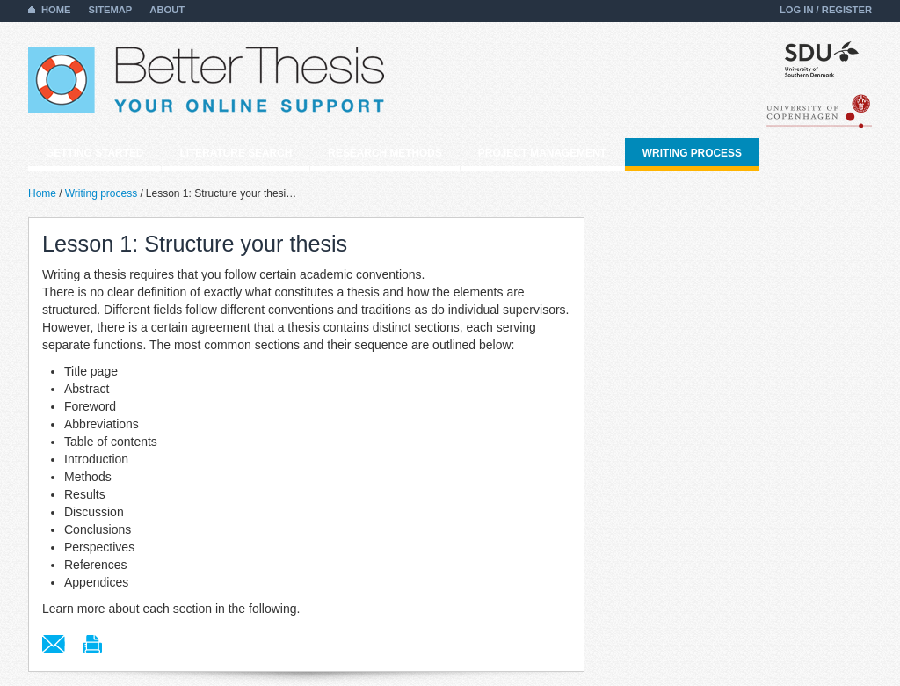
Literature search (235, 153)
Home (56, 9)
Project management (542, 153)
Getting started (94, 153)
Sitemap (111, 9)
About (167, 9)
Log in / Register (826, 9)
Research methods (385, 153)
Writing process (692, 153)
